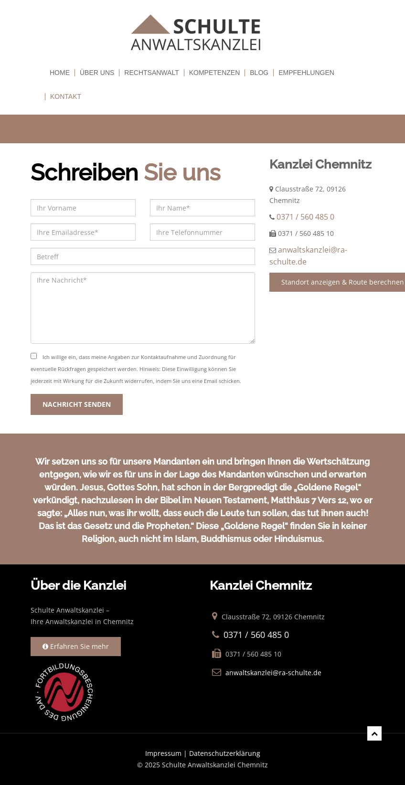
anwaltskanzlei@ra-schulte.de (273, 672)
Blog (259, 72)
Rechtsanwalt (151, 72)
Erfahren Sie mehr (76, 646)
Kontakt (65, 96)
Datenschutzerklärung (224, 753)
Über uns (97, 72)
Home (60, 72)
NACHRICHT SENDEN (77, 404)
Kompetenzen (214, 72)
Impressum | (167, 753)
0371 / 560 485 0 (305, 217)
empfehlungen (306, 72)
